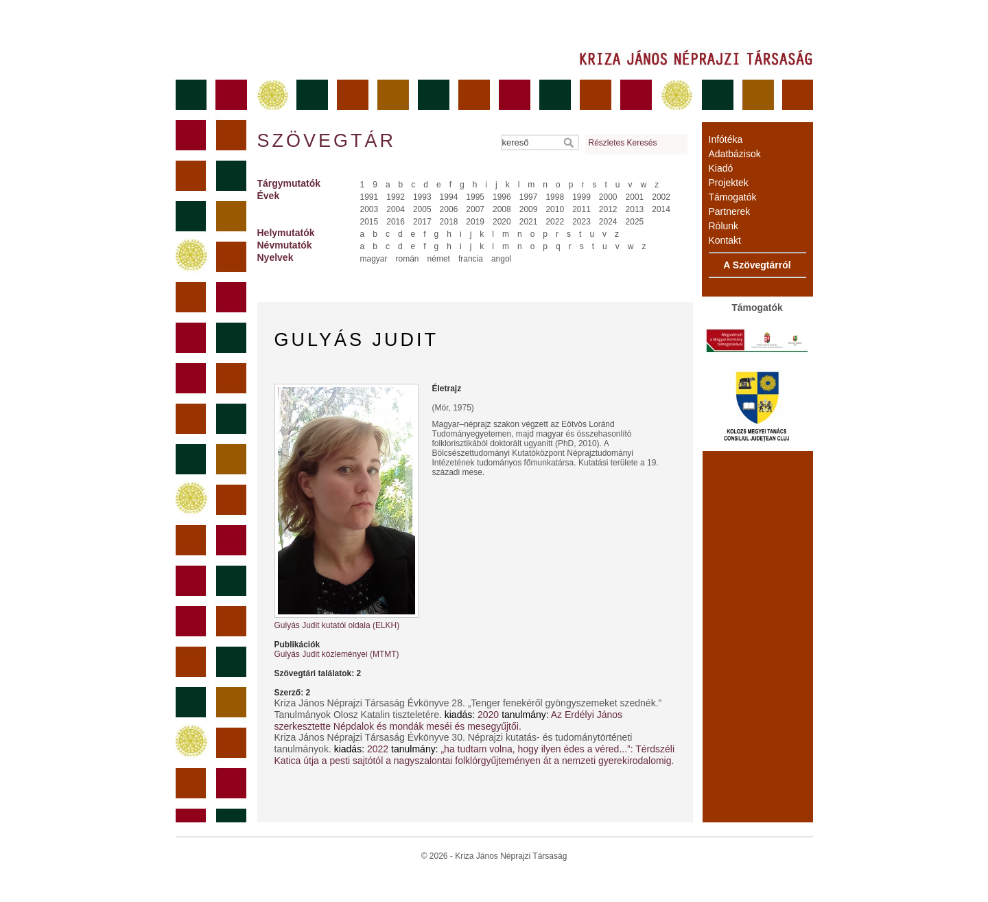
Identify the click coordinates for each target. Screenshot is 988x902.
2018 (449, 222)
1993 (422, 197)
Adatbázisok (735, 153)
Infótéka (726, 139)
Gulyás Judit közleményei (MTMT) (336, 654)
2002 (661, 197)
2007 (475, 209)
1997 (528, 197)
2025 (635, 222)
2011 (581, 209)
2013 (635, 209)
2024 (608, 222)
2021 (528, 222)
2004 (395, 209)
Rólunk (724, 225)
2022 (554, 222)
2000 (608, 197)
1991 (369, 197)
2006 (449, 209)
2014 (661, 209)
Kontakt (725, 240)
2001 (635, 197)
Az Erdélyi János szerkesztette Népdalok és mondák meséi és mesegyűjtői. (448, 720)
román (407, 259)
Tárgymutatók (289, 183)
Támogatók (733, 197)
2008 (502, 209)
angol (501, 259)
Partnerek (730, 211)
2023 (581, 222)
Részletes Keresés (623, 143)
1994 (449, 197)
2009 (528, 209)
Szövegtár (326, 140)
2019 (475, 222)
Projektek (729, 182)
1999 (581, 197)
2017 (422, 222)
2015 (369, 222)
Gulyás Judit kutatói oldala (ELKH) (337, 625)
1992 (395, 197)
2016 (395, 222)
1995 (475, 197)
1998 (554, 197)
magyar (374, 259)
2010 (554, 209)
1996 (502, 197)
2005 (422, 209)
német (438, 259)
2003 (369, 209)
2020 (502, 222)
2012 (608, 209)
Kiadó (721, 168)
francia (470, 259)
